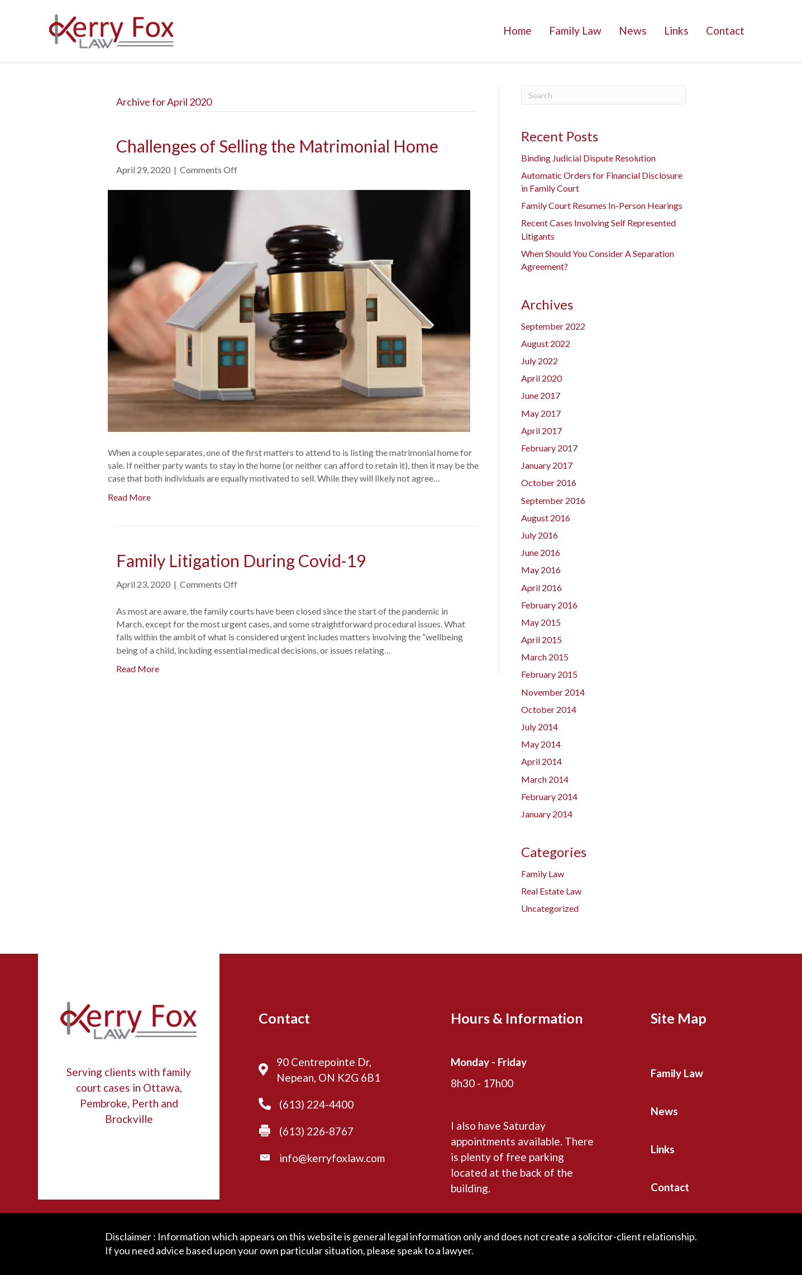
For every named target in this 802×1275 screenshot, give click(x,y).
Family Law (575, 30)
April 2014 (541, 761)
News (633, 30)
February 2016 (549, 605)
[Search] (603, 94)
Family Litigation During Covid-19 (241, 560)
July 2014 (539, 726)
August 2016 (545, 517)
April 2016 (541, 587)
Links (676, 30)
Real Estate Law (551, 891)
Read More (129, 497)
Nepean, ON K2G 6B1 (328, 1077)
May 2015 (541, 622)
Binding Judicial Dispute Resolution (588, 158)
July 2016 (539, 535)
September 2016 (553, 500)
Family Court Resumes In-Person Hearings (601, 205)
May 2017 (541, 413)
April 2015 (541, 639)
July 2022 (539, 360)
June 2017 (540, 395)
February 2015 (549, 674)
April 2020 (541, 378)
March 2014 (545, 779)
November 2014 (553, 692)
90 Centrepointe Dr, (323, 1061)
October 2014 (548, 709)
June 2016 (540, 552)
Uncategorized (550, 908)
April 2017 (541, 430)
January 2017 (546, 465)
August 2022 (545, 343)
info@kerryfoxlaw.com (332, 1158)
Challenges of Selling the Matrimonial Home (277, 146)
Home (517, 30)
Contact (725, 30)
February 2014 (549, 796)
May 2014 (541, 744)
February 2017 (549, 448)
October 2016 (548, 482)
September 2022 (553, 326)
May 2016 (541, 569)
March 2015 (545, 656)
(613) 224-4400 (316, 1104)
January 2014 (546, 813)
